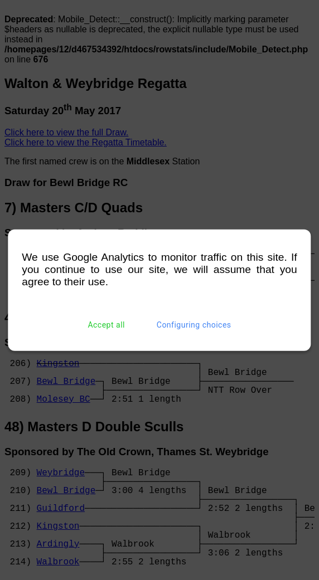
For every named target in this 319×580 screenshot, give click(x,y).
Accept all (106, 324)
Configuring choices (194, 324)
